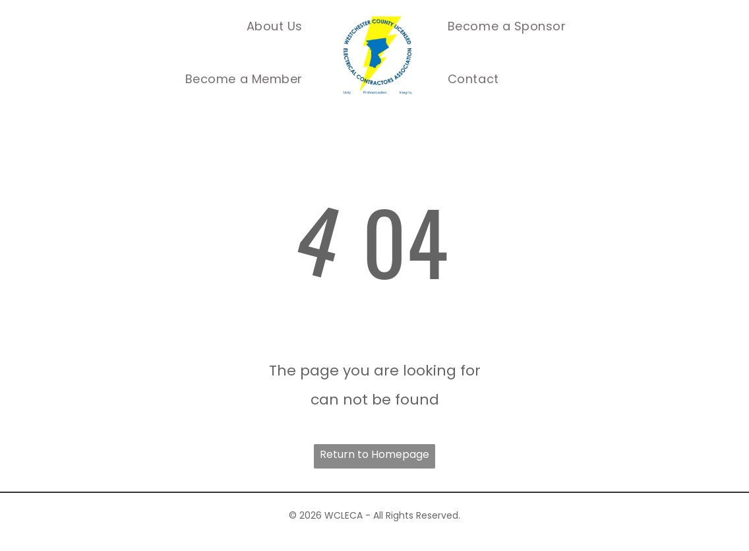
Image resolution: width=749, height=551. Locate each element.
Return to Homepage (374, 454)
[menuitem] (274, 26)
